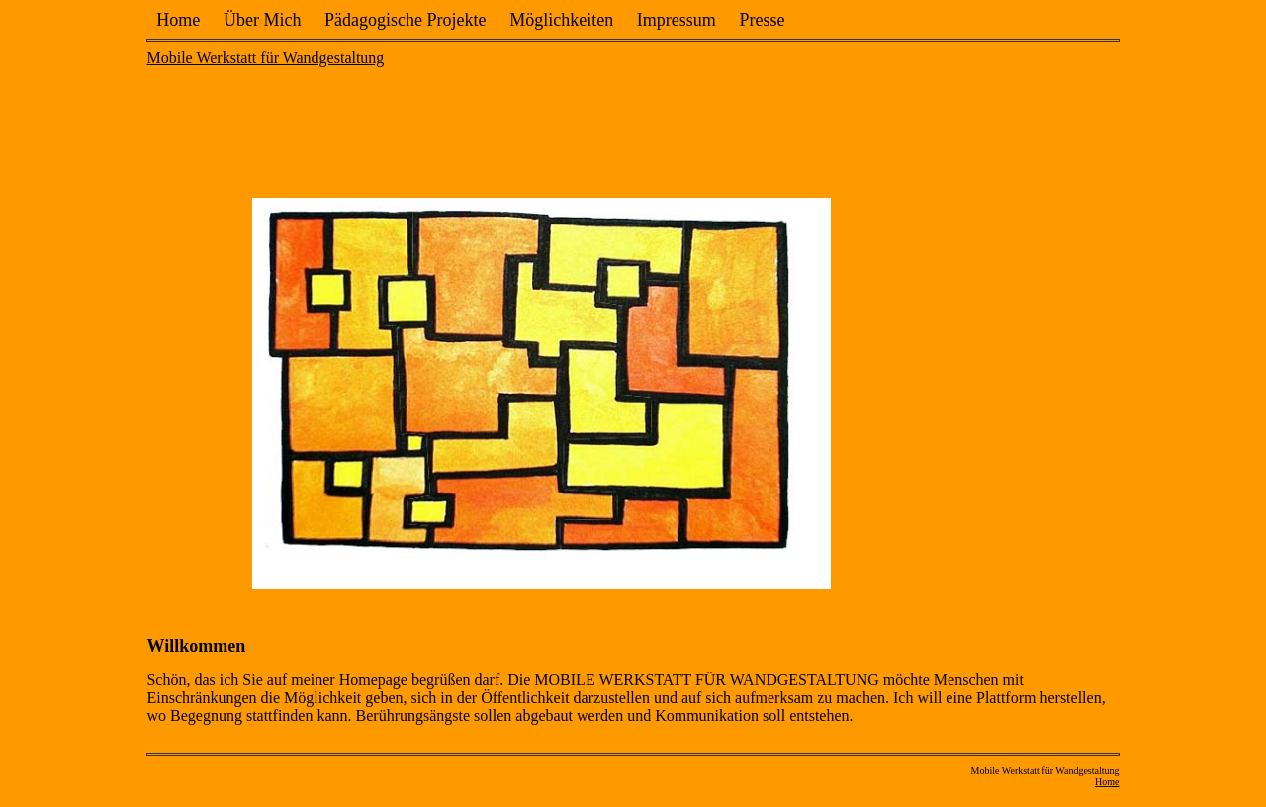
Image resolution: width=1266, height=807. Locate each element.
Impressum (676, 20)
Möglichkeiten (561, 20)
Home (178, 20)
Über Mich (262, 20)
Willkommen (195, 646)
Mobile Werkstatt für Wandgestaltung (265, 57)
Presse (762, 20)
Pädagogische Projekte (405, 20)
